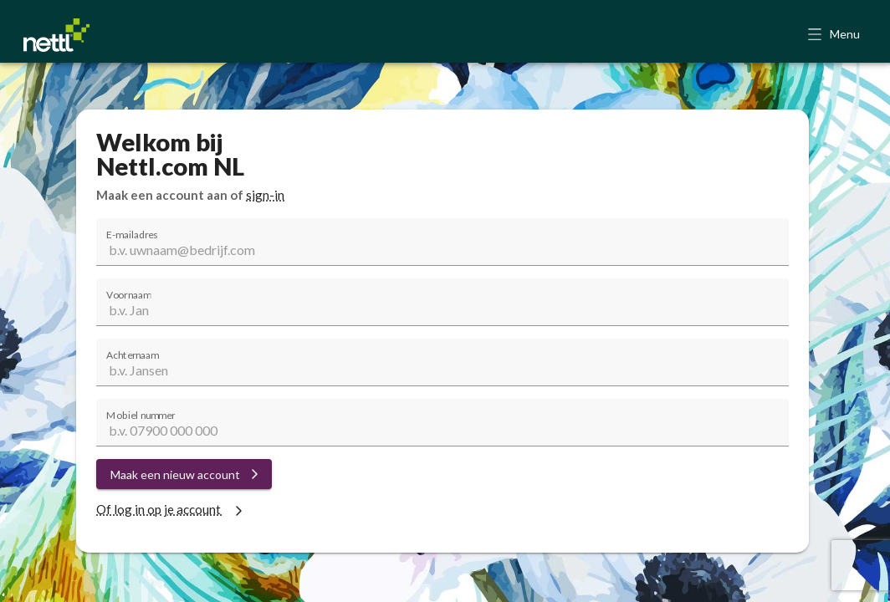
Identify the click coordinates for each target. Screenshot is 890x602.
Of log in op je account (171, 509)
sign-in (265, 194)
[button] (835, 35)
